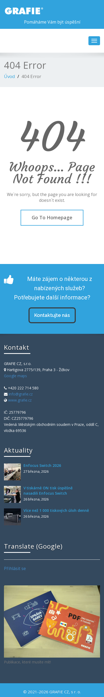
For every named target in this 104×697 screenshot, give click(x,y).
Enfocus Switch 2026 (42, 465)
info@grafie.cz (21, 394)
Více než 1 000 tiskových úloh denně (56, 510)
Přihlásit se (15, 568)
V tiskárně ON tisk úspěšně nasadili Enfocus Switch (48, 490)
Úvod (9, 76)
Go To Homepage (52, 217)
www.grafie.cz (20, 400)
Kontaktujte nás (52, 315)
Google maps (15, 375)
